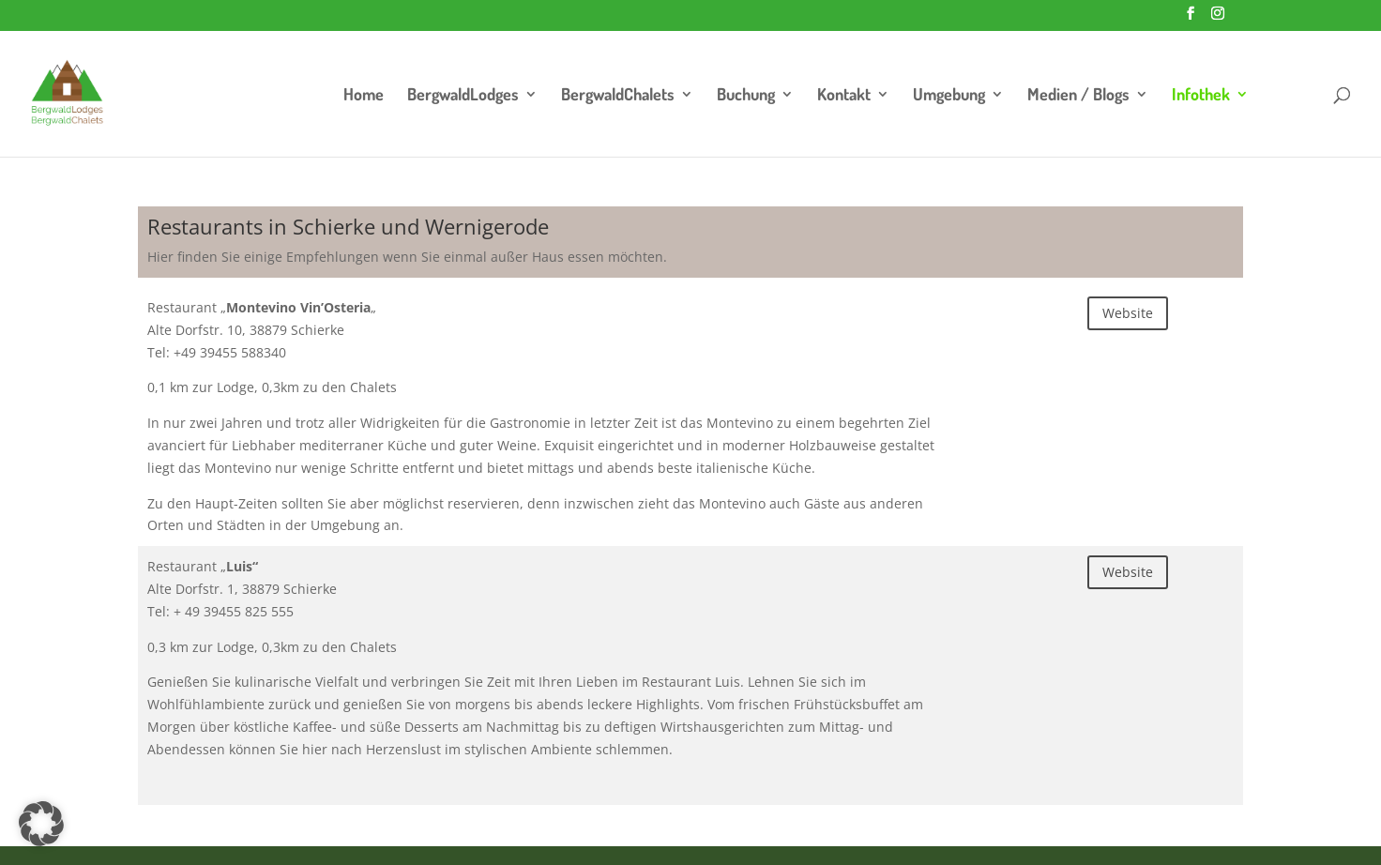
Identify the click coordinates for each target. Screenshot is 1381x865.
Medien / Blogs (1078, 95)
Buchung (746, 95)
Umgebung (949, 95)
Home (363, 95)
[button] (41, 823)
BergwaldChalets (618, 95)
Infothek (1201, 95)
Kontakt (844, 95)
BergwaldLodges (463, 95)
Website (1127, 313)
